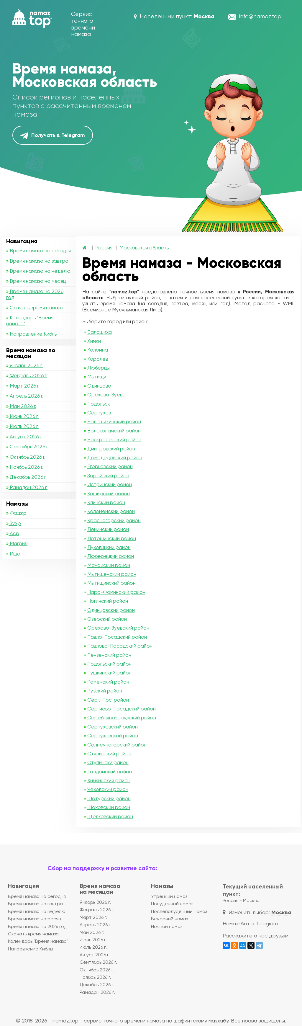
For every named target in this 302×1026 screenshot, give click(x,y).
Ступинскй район (108, 762)
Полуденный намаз (172, 903)
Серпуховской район (112, 736)
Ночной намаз (166, 926)
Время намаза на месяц (36, 281)
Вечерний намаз (169, 919)
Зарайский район (108, 475)
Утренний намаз (169, 896)
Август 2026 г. (24, 437)
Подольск (98, 404)
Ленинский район (108, 529)
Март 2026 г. (23, 386)
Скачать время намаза (34, 308)
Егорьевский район (110, 466)
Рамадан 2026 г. (26, 487)
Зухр (13, 523)
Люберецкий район (110, 556)
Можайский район (108, 565)
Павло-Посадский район (117, 637)
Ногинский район (107, 601)
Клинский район (106, 502)
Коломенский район (111, 511)
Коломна (97, 350)
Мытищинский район (111, 583)
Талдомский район (109, 772)
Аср (12, 533)
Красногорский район (114, 520)
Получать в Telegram (52, 135)
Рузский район (104, 691)
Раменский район (108, 682)
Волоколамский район (114, 431)
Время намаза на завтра (37, 261)
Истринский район (109, 484)
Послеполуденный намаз (179, 911)
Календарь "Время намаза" (29, 320)
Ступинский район (109, 754)
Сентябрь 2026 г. (27, 447)
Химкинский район (108, 780)
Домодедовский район (114, 457)
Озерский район (107, 619)
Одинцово (99, 386)
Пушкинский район (109, 673)
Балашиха (99, 332)
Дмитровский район (111, 449)
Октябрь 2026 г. (25, 457)
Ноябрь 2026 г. (24, 467)
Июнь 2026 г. (22, 416)
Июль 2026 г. (22, 426)
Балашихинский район (114, 421)
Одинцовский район (111, 610)
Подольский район (109, 664)
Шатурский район (109, 798)
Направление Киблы (32, 334)
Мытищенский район (111, 574)
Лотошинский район (111, 538)
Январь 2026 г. (24, 365)
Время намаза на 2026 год (34, 294)
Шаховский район (108, 807)
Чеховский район (107, 789)
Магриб (16, 543)
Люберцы (98, 368)
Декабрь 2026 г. (26, 477)
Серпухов (99, 413)
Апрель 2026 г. (24, 396)
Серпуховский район (112, 727)
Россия (103, 248)
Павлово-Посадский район (119, 646)
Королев (97, 359)
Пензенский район (109, 655)
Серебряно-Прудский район (121, 718)
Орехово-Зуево (106, 395)
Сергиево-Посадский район (121, 709)
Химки (94, 341)
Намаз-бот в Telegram (250, 923)
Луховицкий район (109, 547)
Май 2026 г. (21, 406)
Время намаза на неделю (38, 271)
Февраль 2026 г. (26, 375)
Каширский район (108, 493)
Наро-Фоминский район (116, 592)
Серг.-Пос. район (108, 700)
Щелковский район (110, 816)
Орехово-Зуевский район (118, 628)
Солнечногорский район (117, 745)
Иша (13, 554)
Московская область (144, 248)
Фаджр (16, 513)
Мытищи (96, 377)
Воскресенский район (114, 439)
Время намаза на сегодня (38, 251)
